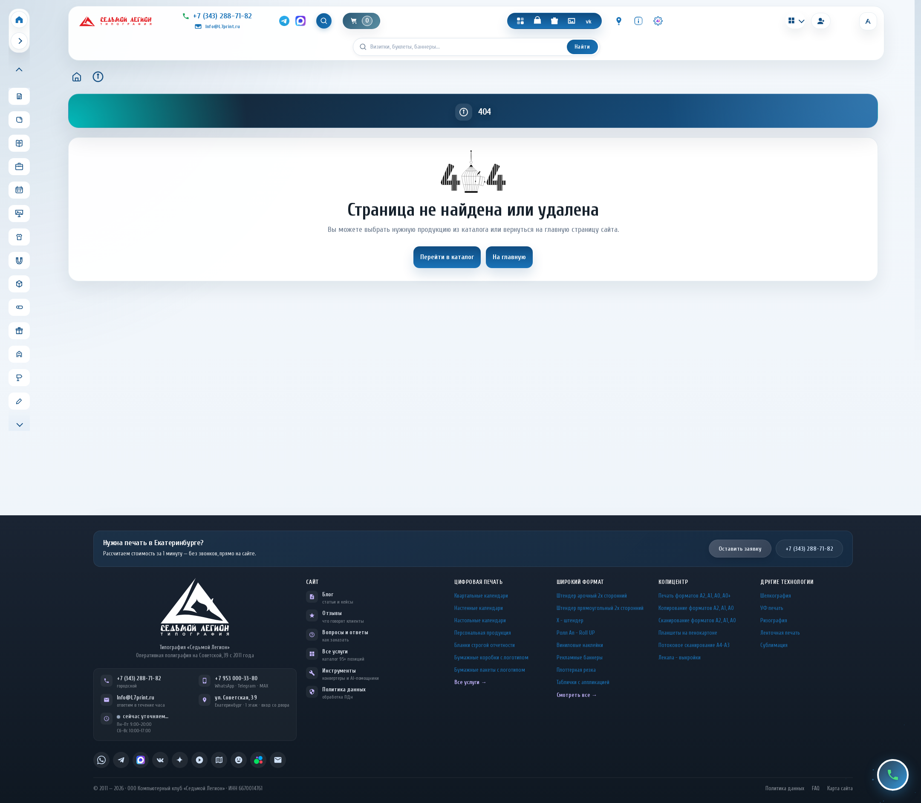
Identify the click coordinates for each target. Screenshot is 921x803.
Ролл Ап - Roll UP (576, 633)
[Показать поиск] (324, 21)
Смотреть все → (577, 695)
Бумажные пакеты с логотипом (489, 670)
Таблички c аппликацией (583, 682)
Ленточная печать (780, 633)
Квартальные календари (481, 595)
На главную (509, 257)
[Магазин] (538, 21)
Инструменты (339, 670)
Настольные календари (480, 620)
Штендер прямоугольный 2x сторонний (600, 608)
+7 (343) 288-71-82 (809, 548)
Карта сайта (840, 788)
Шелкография (775, 595)
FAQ (816, 788)
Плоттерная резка (576, 670)
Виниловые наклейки (580, 645)
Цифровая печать (478, 582)
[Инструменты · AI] (658, 21)
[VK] (589, 21)
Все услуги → (470, 682)
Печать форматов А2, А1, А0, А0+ (694, 595)
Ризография (773, 620)
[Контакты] (619, 21)
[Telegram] (284, 20)
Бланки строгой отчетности (484, 645)
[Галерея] (572, 21)
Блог (327, 594)
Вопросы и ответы (345, 632)
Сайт (312, 582)
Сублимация (774, 645)
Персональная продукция (482, 633)
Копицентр (673, 582)
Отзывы (331, 613)
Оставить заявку (740, 548)
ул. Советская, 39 (236, 697)
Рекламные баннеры (580, 657)
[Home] (19, 19)
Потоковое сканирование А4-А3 (694, 645)
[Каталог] (520, 21)
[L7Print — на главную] (195, 606)
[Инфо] (639, 21)
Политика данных (344, 689)
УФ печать (771, 608)
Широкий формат (580, 582)
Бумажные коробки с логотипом (491, 657)
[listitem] (101, 760)
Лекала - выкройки (679, 657)
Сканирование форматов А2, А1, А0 (697, 620)
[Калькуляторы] (795, 20)
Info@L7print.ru (136, 697)
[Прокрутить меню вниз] (19, 423)
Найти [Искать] (582, 46)
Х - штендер (570, 620)
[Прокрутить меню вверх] (19, 70)
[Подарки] (555, 21)
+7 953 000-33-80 (236, 678)
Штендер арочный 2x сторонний (592, 595)
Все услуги (335, 651)
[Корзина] (362, 21)
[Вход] (821, 21)
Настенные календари (478, 608)
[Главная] (76, 76)
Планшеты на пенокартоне (687, 633)
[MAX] (300, 20)
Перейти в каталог (447, 257)
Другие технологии (786, 582)
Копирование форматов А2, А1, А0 (696, 608)
